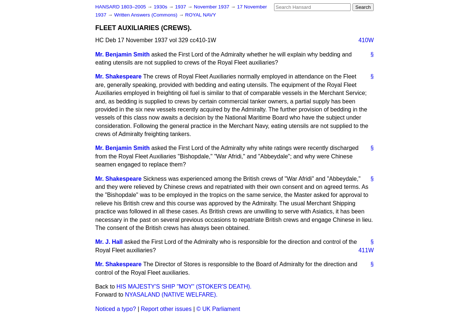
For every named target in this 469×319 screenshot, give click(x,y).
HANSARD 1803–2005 (120, 7)
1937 (181, 7)
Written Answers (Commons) (146, 15)
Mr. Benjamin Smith (122, 54)
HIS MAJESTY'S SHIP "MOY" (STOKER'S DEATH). (184, 286)
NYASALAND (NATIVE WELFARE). (171, 295)
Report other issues (166, 309)
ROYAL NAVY (200, 15)
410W (366, 40)
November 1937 (212, 7)
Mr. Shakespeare (118, 76)
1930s (161, 7)
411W (366, 250)
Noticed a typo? (115, 309)
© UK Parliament (218, 309)
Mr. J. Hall (109, 242)
